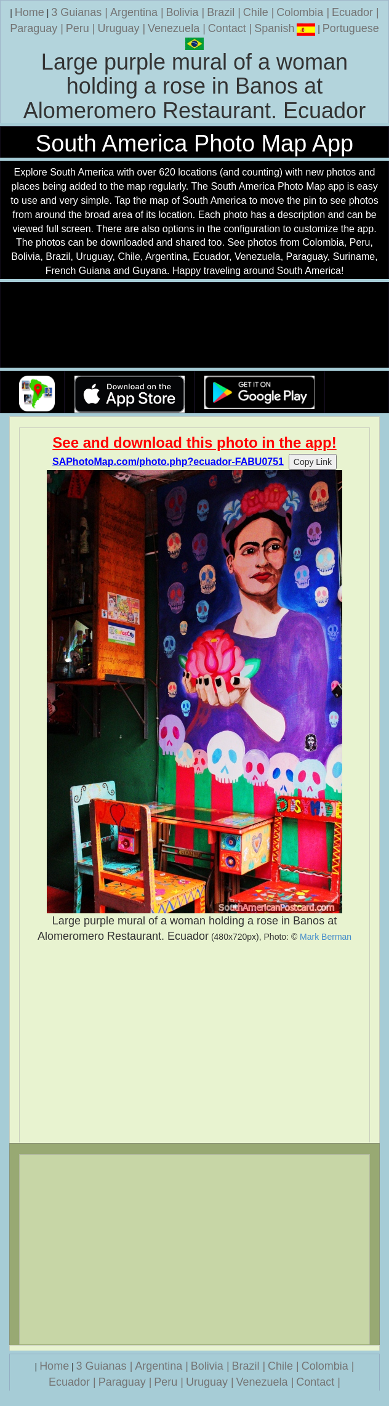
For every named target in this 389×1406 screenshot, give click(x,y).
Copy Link (313, 462)
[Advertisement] (194, 1043)
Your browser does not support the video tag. (194, 325)
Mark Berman (325, 937)
